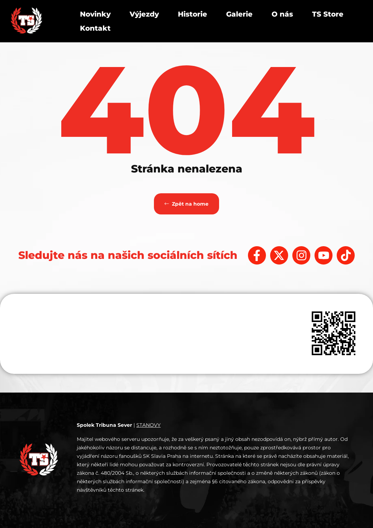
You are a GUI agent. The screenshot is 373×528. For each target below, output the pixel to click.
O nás (282, 14)
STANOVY (148, 425)
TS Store (327, 14)
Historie (192, 14)
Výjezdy (144, 14)
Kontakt (95, 28)
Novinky (95, 14)
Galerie (239, 14)
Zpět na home (186, 204)
